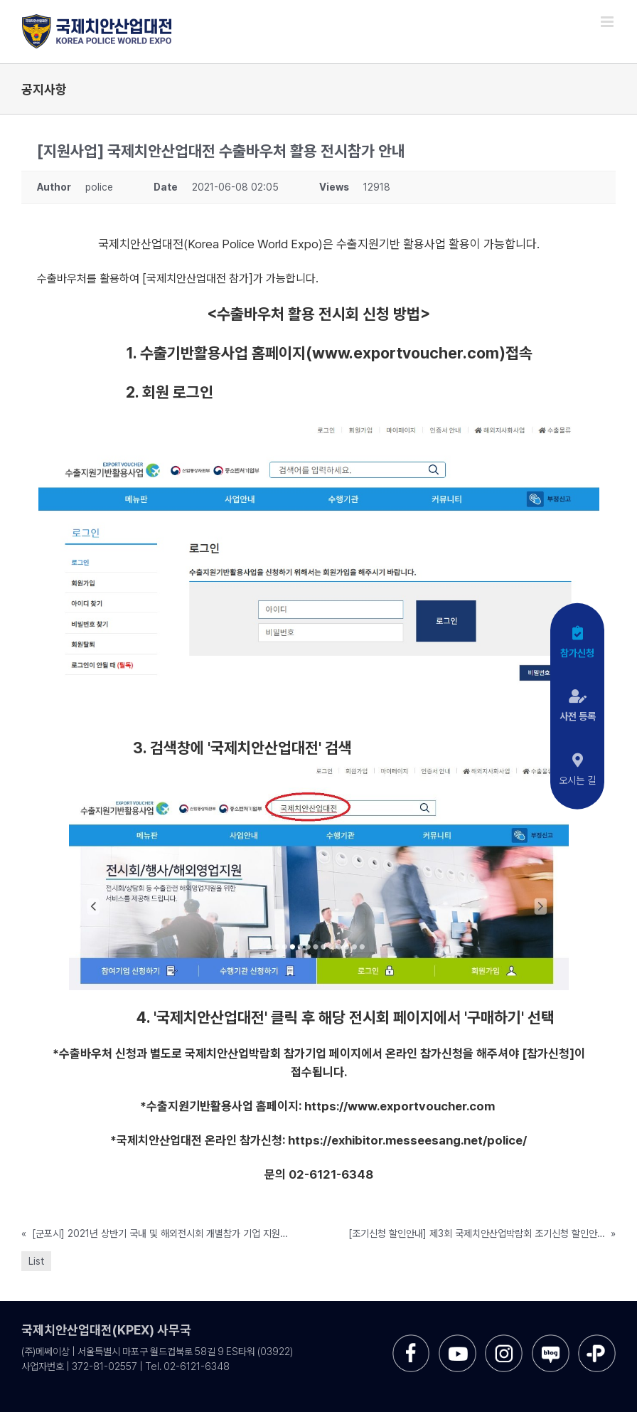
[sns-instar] (504, 1340)
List (36, 1261)
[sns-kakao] (597, 1340)
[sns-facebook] (411, 1340)
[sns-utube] (457, 1340)
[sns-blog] (550, 1340)
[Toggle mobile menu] (608, 21)
